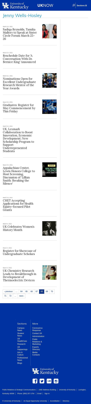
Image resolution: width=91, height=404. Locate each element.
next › (21, 296)
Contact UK (37, 333)
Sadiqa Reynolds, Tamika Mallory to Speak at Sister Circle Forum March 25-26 (20, 34)
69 (47, 291)
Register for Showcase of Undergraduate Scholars (19, 252)
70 (52, 291)
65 (26, 291)
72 (10, 296)
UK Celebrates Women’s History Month (18, 228)
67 (37, 291)
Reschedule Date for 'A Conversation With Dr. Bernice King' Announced (19, 59)
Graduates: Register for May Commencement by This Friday (19, 108)
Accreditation (55, 401)
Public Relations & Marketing (37, 341)
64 (21, 291)
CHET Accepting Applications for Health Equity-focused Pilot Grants (18, 205)
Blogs (19, 363)
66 (32, 291)
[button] (81, 5)
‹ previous (8, 291)
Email (39, 393)
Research (21, 344)
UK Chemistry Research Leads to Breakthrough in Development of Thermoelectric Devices (19, 275)
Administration (38, 336)
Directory (66, 401)
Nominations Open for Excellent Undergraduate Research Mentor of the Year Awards (19, 83)
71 (5, 296)
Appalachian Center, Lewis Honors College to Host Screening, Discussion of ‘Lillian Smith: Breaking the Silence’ (19, 175)
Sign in (47, 393)
